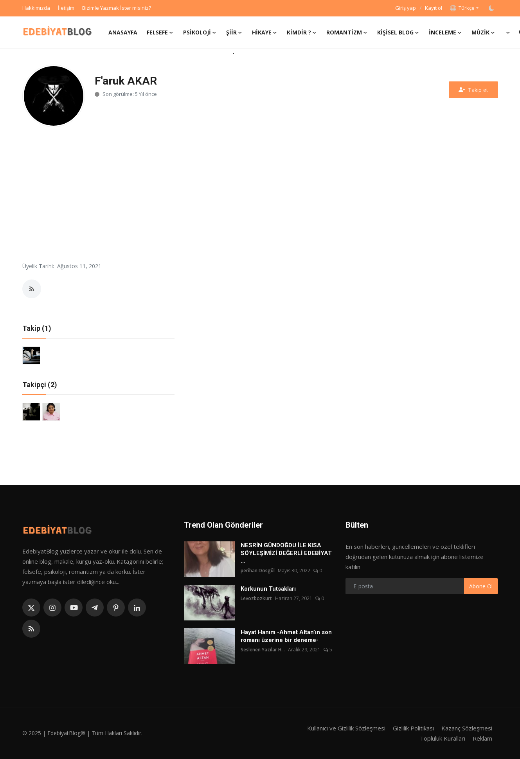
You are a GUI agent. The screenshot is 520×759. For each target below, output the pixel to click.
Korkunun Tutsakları (268, 588)
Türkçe (462, 7)
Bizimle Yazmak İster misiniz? (116, 7)
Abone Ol (481, 586)
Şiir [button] (234, 32)
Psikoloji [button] (200, 32)
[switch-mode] (492, 8)
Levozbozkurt (256, 598)
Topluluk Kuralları (442, 738)
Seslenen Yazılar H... (263, 649)
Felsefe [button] (160, 32)
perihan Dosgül (258, 570)
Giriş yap (405, 7)
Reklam (482, 738)
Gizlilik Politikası (413, 728)
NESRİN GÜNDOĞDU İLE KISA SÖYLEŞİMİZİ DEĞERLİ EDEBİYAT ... (286, 553)
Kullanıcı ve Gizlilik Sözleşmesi (346, 728)
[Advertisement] (260, 194)
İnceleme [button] (445, 32)
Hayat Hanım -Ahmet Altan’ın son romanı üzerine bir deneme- (286, 636)
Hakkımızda (36, 7)
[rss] (31, 629)
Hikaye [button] (264, 32)
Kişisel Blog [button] (398, 32)
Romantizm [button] (347, 32)
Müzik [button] (483, 32)
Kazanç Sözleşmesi (466, 728)
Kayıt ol (433, 7)
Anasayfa (122, 32)
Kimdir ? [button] (302, 32)
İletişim (66, 7)
